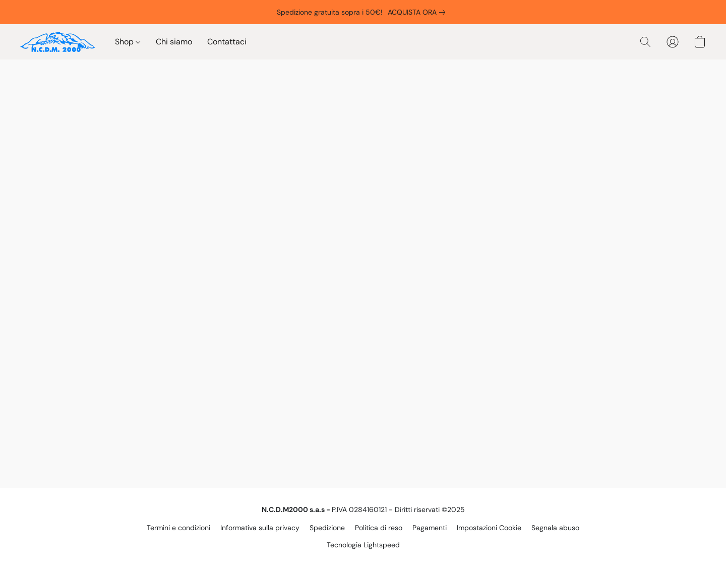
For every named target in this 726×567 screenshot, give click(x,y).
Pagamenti (429, 527)
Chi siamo (174, 41)
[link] (418, 12)
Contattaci (227, 41)
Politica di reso (378, 527)
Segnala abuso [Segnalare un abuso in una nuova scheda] (555, 527)
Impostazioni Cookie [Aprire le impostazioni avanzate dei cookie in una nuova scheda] (489, 527)
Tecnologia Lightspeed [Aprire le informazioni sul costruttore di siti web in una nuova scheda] (363, 544)
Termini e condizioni (178, 527)
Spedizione (327, 527)
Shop (127, 41)
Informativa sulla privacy (259, 527)
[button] (57, 41)
